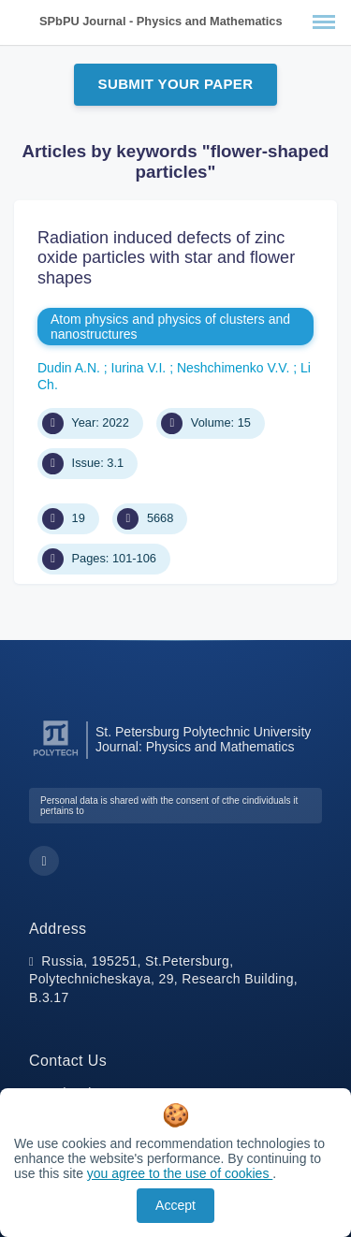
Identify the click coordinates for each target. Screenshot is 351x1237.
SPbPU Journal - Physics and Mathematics (161, 21)
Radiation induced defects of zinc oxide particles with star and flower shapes (166, 257)
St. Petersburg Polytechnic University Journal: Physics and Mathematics (203, 739)
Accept (175, 1205)
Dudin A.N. (70, 367)
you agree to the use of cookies (179, 1173)
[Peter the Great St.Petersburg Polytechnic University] (55, 756)
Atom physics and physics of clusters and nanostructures (170, 327)
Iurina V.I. (140, 367)
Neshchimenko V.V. (235, 367)
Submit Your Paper (176, 84)
